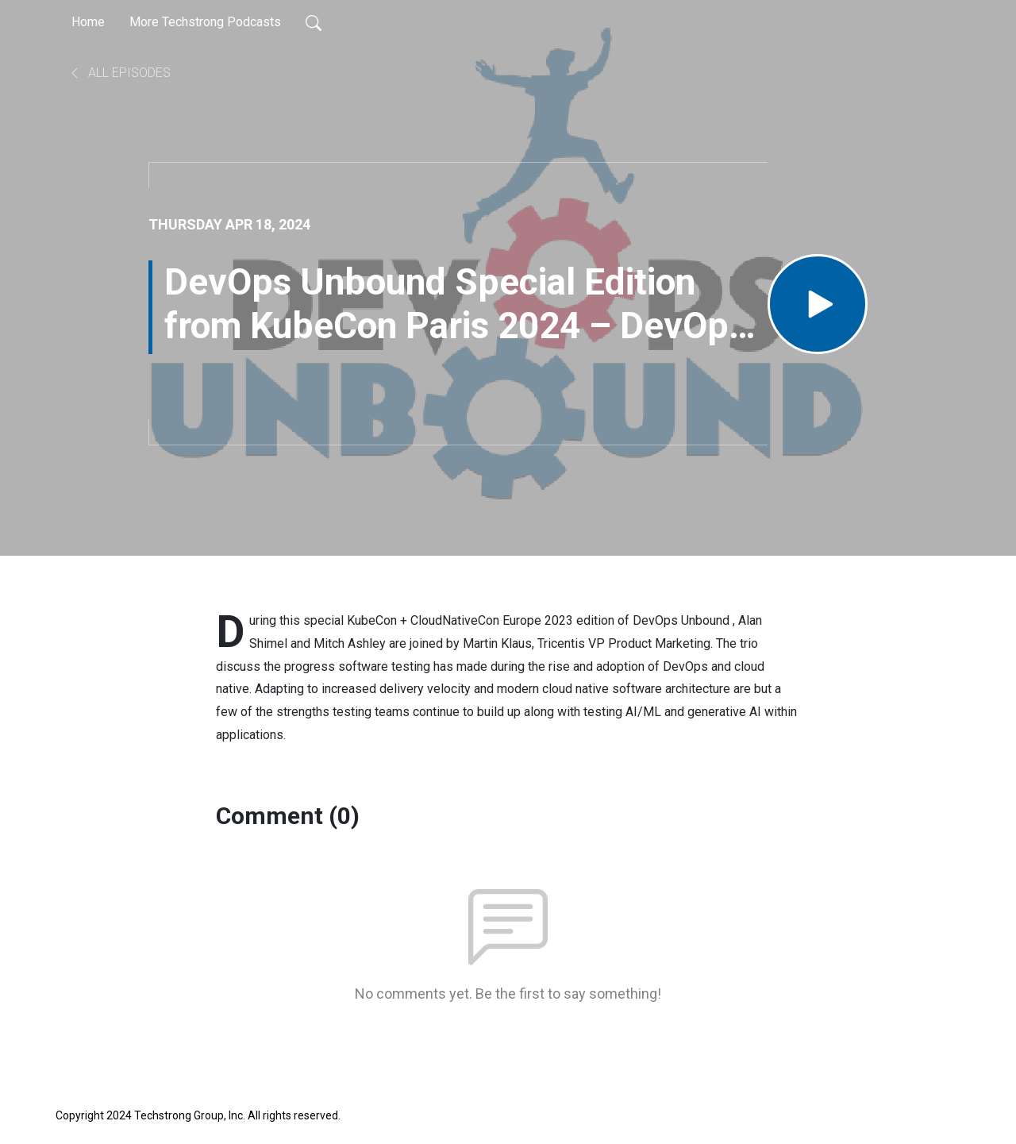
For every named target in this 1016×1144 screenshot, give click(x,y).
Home (88, 21)
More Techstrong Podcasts (205, 21)
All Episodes (119, 72)
